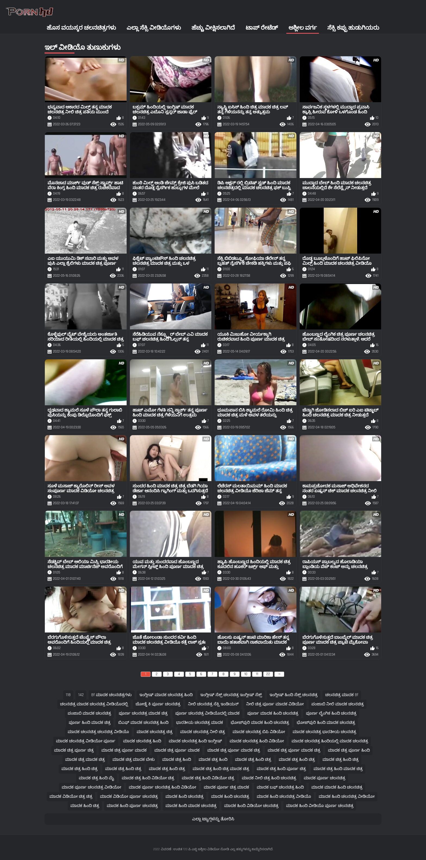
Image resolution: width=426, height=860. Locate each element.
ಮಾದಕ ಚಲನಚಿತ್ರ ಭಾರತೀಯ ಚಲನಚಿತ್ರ (324, 731)
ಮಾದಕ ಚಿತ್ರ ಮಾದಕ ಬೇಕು (133, 759)
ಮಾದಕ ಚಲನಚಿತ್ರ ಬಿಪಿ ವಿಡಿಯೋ (259, 731)
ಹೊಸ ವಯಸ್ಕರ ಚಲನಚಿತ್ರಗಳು (81, 28)
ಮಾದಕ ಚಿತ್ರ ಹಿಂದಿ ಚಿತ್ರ (253, 759)
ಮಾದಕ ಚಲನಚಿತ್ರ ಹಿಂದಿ (142, 741)
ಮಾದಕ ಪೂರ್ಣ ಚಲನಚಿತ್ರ (324, 778)
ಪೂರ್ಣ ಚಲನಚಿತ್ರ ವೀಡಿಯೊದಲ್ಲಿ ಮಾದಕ (207, 713)
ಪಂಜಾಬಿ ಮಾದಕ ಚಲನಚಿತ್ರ (89, 713)
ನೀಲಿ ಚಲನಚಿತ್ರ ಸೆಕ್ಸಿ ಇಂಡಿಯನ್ (213, 704)
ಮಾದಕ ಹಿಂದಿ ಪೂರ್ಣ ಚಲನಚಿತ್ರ (132, 805)
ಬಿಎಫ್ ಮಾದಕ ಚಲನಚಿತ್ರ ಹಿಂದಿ (143, 722)
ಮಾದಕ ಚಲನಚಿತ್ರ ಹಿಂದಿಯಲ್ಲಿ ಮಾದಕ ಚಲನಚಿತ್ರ (330, 741)
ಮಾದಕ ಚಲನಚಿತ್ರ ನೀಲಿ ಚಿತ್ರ (202, 731)
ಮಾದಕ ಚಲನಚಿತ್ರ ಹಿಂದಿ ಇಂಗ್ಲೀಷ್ (195, 741)
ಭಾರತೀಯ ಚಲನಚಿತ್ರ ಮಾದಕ (199, 722)
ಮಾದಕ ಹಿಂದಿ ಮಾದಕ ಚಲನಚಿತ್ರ (191, 805)
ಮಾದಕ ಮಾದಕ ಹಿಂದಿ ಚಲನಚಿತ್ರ (336, 787)
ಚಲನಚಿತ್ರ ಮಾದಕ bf (341, 694)
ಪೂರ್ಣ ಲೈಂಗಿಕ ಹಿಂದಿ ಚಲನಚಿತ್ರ (331, 713)
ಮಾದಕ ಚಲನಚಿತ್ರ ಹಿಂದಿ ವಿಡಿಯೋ (257, 741)
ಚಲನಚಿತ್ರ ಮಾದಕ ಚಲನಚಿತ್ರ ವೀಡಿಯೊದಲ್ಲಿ (94, 704)
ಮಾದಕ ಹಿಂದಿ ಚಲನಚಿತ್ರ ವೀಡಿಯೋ (347, 796)
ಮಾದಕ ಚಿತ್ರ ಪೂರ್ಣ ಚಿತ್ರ (74, 750)
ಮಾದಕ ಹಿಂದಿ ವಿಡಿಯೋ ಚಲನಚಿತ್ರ (251, 805)
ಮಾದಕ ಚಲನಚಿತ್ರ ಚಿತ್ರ (155, 731)
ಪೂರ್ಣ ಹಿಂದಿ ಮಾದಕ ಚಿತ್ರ (90, 722)
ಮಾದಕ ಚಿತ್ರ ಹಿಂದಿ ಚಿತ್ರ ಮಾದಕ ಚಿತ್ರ (221, 768)
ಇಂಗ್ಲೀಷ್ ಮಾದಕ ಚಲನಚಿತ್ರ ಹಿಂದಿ (166, 694)
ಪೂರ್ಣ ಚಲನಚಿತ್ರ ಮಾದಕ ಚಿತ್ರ (143, 713)
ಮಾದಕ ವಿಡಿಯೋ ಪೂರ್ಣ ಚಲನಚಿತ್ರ (129, 796)
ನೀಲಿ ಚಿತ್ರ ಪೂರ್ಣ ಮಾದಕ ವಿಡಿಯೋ (275, 704)
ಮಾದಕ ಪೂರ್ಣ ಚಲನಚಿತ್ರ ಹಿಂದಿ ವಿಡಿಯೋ (162, 787)
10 (245, 674)
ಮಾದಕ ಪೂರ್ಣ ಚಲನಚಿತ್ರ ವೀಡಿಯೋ (91, 787)
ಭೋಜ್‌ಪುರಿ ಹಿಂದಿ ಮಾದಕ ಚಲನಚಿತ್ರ (326, 722)
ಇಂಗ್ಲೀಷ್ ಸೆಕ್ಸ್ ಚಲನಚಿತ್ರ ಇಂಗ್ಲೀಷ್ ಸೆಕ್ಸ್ (231, 694)
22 (268, 674)
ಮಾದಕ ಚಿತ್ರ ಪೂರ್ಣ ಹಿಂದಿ (349, 750)
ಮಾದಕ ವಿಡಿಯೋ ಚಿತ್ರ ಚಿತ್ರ (70, 796)
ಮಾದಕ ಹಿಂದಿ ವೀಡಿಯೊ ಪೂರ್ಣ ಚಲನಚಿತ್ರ (319, 805)
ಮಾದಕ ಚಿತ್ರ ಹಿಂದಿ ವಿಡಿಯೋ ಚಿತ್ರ (148, 778)
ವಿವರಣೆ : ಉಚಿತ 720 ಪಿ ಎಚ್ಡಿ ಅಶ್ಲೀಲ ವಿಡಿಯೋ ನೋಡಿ (195, 849)
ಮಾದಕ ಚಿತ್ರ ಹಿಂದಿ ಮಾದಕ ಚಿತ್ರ (338, 768)
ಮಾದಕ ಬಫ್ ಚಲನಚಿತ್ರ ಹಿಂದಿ (280, 787)
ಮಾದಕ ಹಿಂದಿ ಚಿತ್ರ (84, 805)
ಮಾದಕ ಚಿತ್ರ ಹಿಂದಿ (176, 759)
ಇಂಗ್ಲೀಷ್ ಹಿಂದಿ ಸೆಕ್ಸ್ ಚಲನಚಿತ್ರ (294, 694)
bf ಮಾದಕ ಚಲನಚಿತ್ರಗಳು (111, 694)
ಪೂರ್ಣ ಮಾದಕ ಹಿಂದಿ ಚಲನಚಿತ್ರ (272, 713)
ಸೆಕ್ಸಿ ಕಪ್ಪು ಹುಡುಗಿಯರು (353, 28)
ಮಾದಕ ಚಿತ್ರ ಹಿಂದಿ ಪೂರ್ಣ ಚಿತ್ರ (281, 768)
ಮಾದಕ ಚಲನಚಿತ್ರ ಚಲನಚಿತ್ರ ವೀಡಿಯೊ (98, 731)
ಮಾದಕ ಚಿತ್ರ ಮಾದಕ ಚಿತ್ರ (85, 759)
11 (257, 674)
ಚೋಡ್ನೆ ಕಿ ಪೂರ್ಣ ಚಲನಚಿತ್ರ (158, 704)
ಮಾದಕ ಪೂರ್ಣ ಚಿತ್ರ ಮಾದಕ (226, 787)
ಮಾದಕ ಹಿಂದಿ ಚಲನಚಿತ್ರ (184, 796)
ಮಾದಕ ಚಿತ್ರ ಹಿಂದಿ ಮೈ (96, 778)
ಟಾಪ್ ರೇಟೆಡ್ (262, 28)
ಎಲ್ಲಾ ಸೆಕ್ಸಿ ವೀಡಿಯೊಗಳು (154, 28)
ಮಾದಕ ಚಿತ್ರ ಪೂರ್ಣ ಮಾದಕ (124, 750)
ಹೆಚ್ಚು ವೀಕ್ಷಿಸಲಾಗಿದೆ (213, 28)
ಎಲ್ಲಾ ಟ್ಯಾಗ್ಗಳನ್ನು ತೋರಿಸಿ (213, 819)
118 (68, 694)
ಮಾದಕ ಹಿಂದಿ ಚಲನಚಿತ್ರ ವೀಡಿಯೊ (284, 796)
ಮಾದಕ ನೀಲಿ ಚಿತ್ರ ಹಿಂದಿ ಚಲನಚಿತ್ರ (269, 778)
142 (81, 694)
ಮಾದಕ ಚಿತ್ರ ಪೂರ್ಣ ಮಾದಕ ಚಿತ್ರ (233, 750)
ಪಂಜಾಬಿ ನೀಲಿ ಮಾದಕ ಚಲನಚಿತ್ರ (337, 704)
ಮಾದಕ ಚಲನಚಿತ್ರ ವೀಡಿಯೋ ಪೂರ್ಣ (85, 741)
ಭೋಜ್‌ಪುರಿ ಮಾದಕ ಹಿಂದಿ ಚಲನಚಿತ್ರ (260, 722)
